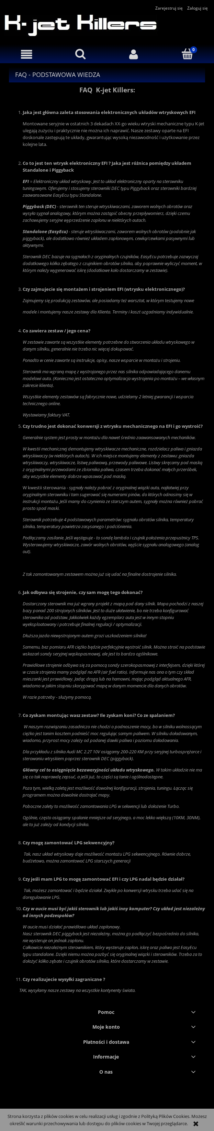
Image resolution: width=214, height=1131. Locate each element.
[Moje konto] (134, 54)
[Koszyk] (187, 53)
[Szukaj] (80, 53)
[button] (26, 54)
